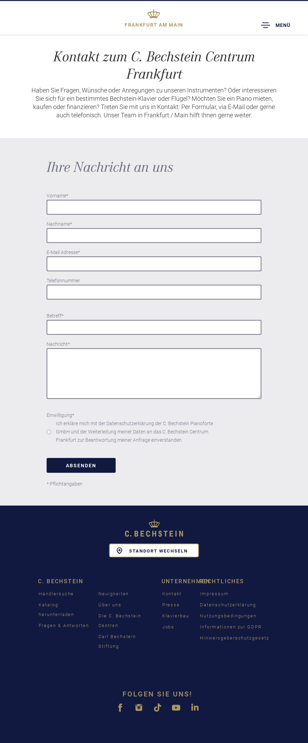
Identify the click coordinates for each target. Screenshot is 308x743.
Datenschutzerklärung (228, 604)
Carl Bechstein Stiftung (117, 641)
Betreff (55, 316)
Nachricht (58, 344)
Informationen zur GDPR (231, 626)
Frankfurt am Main (154, 25)
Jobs (168, 626)
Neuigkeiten (113, 593)
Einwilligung (60, 415)
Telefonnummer (63, 280)
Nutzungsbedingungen (228, 615)
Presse (171, 604)
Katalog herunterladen (56, 609)
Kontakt (172, 593)
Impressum (214, 593)
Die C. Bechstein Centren (119, 620)
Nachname (59, 224)
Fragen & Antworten (64, 625)
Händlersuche (56, 593)
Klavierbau (176, 615)
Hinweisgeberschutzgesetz (234, 638)
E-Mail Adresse (63, 252)
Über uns (110, 604)
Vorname (57, 195)
